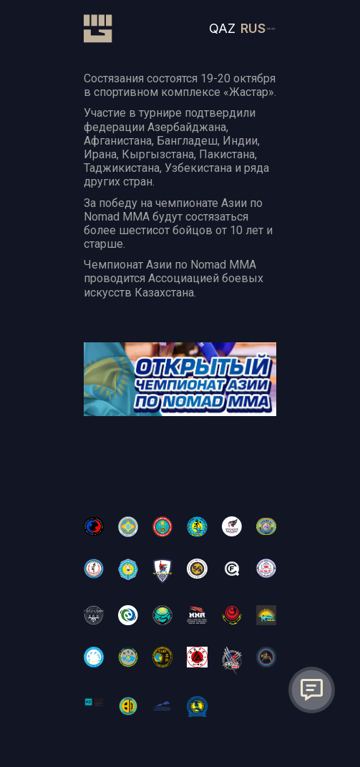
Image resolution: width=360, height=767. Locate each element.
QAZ (222, 28)
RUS (253, 28)
